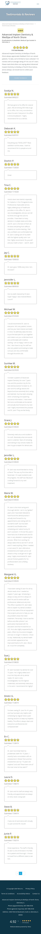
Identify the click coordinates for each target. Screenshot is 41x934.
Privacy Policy (30, 889)
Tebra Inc (20, 889)
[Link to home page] (17, 3)
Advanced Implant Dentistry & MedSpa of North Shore (18, 24)
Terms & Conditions (8, 894)
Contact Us (36, 894)
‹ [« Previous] (17, 873)
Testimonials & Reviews (8, 26)
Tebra (29, 927)
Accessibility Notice (23, 894)
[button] (38, 4)
